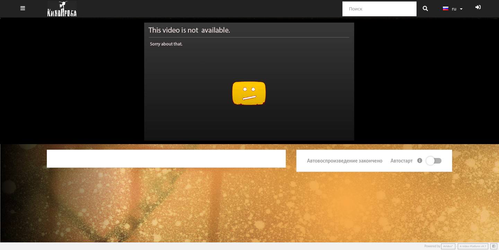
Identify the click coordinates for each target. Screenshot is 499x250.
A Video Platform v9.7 (473, 246)
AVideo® (448, 246)
